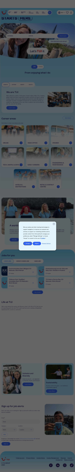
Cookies (43, 238)
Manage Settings (46, 243)
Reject (37, 243)
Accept (28, 243)
